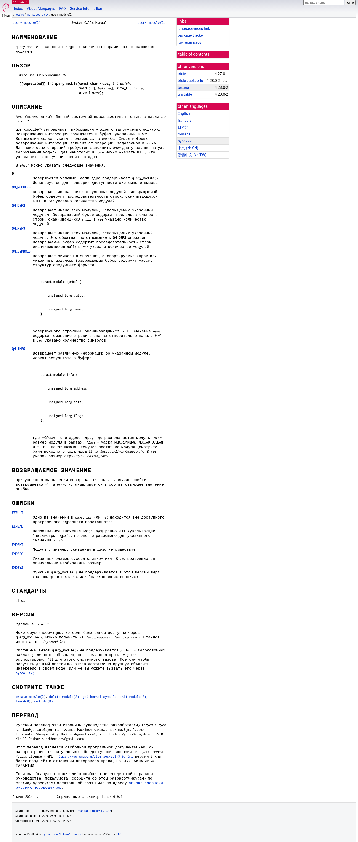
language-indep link (194, 28)
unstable (185, 94)
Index (18, 8)
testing (19, 14)
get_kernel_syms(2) (99, 697)
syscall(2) (25, 673)
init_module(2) (133, 697)
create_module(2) (30, 697)
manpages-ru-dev (37, 14)
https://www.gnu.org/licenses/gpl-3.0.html (95, 756)
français (184, 120)
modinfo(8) (43, 701)
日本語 (183, 127)
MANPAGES (20, 1)
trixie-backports (190, 80)
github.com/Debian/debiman (62, 834)
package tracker (191, 35)
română (184, 134)
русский (185, 141)
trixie (182, 74)
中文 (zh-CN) (188, 148)
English (184, 113)
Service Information (86, 8)
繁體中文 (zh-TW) (192, 155)
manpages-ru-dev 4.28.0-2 (94, 810)
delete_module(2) (64, 697)
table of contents (193, 54)
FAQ (62, 8)
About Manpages (41, 8)
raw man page (189, 42)
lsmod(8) (23, 701)
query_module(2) (26, 22)
